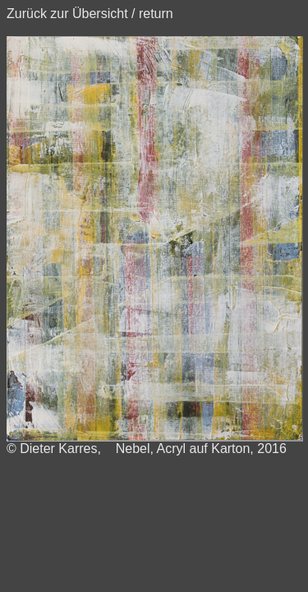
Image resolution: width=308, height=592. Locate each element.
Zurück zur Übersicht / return (90, 14)
